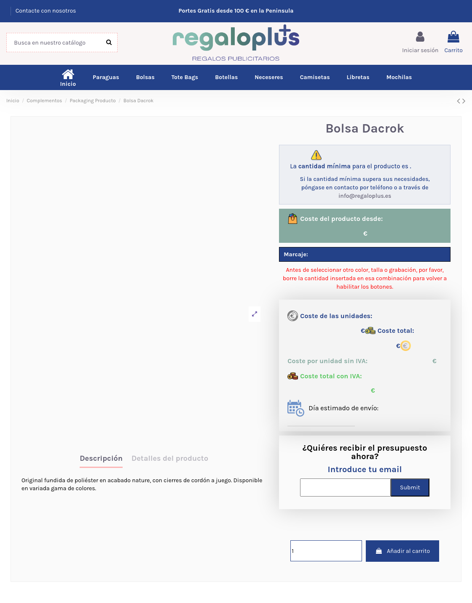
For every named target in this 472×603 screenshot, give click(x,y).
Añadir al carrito (402, 551)
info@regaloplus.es (364, 195)
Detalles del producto (169, 458)
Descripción (101, 458)
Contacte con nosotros (46, 10)
